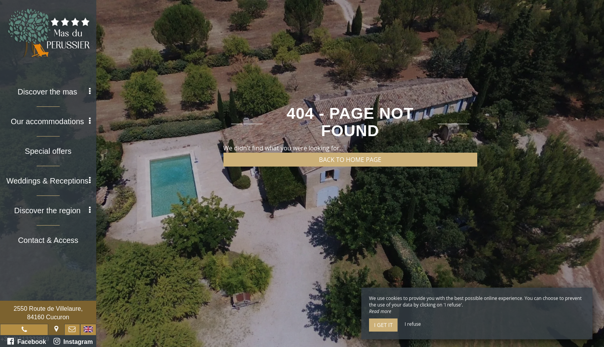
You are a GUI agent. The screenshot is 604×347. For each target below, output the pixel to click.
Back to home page (350, 159)
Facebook (26, 341)
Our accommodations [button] (51, 121)
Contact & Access (48, 240)
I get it (383, 324)
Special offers (48, 151)
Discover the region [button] (52, 210)
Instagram (73, 341)
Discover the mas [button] (54, 92)
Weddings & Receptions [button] (48, 181)
